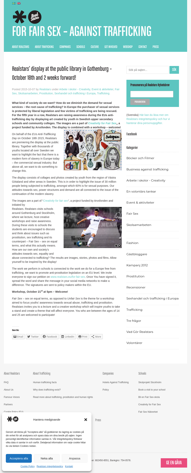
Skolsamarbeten (28, 93)
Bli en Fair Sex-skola (149, 397)
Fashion (132, 243)
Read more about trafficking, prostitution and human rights (63, 397)
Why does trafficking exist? (47, 389)
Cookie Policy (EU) (13, 412)
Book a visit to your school (151, 389)
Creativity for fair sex (55, 200)
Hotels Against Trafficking (116, 382)
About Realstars (20, 47)
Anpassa (74, 458)
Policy (106, 389)
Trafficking (103, 93)
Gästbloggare (136, 254)
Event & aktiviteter (102, 89)
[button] (86, 420)
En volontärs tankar (141, 191)
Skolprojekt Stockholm (150, 382)
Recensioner (135, 287)
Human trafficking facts (45, 382)
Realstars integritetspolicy (50, 466)
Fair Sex (132, 213)
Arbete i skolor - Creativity (74, 89)
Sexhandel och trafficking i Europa (74, 93)
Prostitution (46, 93)
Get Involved (111, 47)
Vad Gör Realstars (139, 332)
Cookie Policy (28, 466)
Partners (8, 404)
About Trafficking (44, 47)
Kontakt (69, 466)
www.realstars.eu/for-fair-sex (68, 276)
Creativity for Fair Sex (149, 404)
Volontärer (134, 343)
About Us (8, 389)
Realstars (45, 89)
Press (156, 47)
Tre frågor (133, 321)
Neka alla (47, 458)
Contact (142, 47)
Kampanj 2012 (137, 265)
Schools (80, 47)
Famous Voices (12, 397)
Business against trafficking (147, 169)
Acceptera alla (19, 458)
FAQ (6, 382)
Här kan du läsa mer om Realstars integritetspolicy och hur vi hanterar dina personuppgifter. (148, 119)
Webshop (128, 47)
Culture (95, 47)
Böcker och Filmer (140, 158)
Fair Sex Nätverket (148, 412)
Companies (65, 47)
